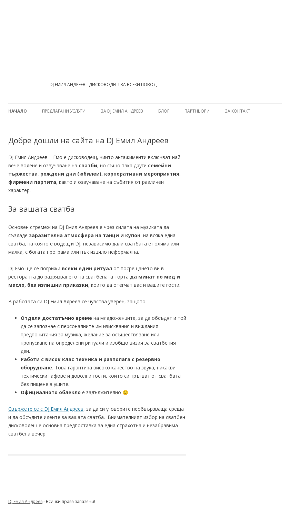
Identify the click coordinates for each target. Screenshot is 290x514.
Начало (17, 111)
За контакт (237, 111)
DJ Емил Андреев (25, 501)
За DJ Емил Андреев (122, 111)
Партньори (197, 111)
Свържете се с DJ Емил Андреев (45, 409)
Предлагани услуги (64, 111)
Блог (163, 111)
